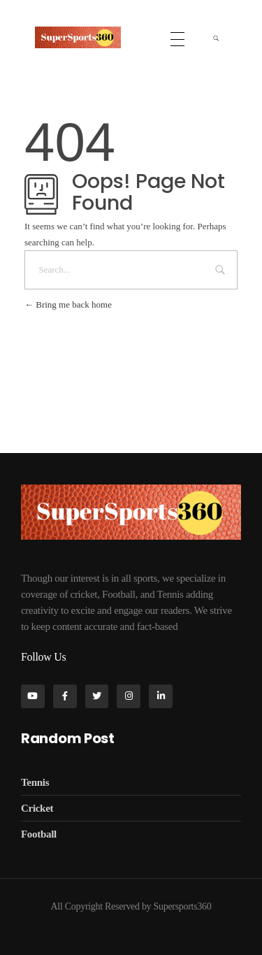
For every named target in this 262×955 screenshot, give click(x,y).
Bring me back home (68, 304)
